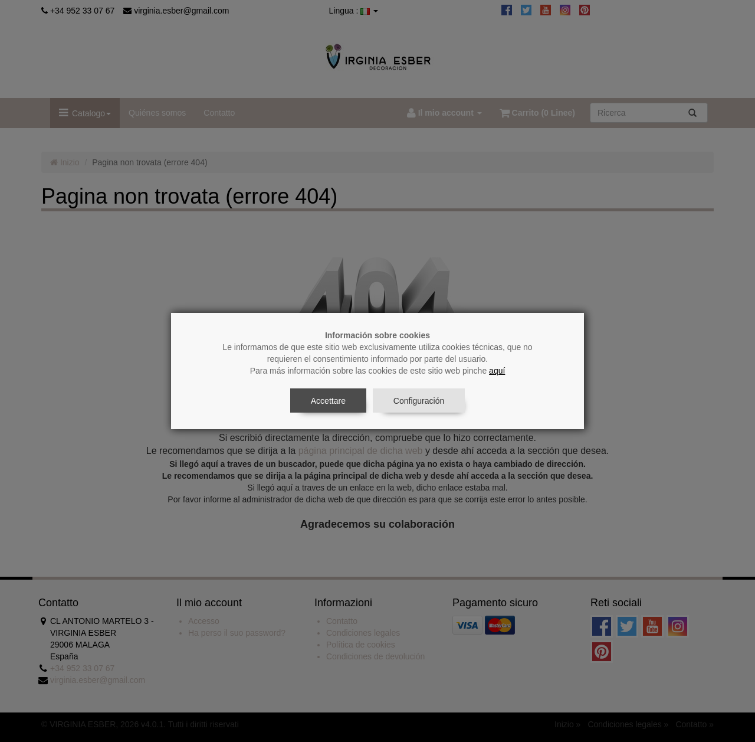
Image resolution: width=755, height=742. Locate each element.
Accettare (328, 401)
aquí (497, 370)
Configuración (418, 401)
